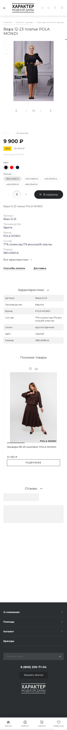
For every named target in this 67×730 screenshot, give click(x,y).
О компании (11, 612)
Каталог (8, 631)
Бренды (8, 641)
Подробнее (34, 462)
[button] (7, 474)
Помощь (8, 621)
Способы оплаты (14, 268)
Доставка (40, 268)
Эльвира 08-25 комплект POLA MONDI (31, 446)
